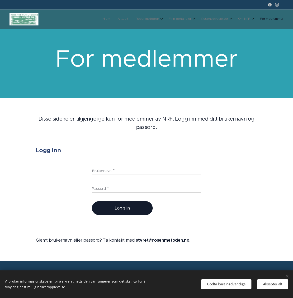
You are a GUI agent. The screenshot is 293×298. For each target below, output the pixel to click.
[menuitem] (229, 19)
